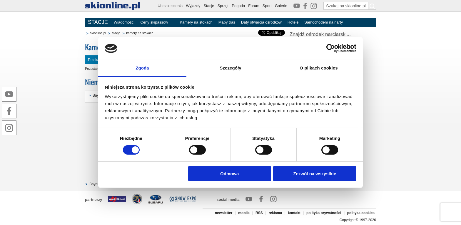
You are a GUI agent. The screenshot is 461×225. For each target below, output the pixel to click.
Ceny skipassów (154, 22)
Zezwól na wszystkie (314, 173)
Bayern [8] (97, 184)
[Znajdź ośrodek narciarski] (332, 34)
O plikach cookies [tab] (319, 67)
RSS (259, 213)
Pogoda (238, 6)
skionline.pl (98, 33)
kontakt (294, 213)
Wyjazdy (193, 6)
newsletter (223, 213)
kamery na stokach (139, 33)
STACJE (98, 22)
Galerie (281, 6)
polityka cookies (361, 213)
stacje (116, 33)
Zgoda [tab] (142, 67)
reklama (275, 213)
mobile (244, 213)
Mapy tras (226, 22)
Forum (253, 6)
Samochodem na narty (323, 22)
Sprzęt (223, 6)
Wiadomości (124, 22)
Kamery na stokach (196, 22)
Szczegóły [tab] (230, 67)
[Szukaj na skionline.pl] (372, 6)
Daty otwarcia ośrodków (261, 22)
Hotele (293, 22)
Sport (267, 6)
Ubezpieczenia (170, 6)
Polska (93, 59)
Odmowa (229, 173)
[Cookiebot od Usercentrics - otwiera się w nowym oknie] (330, 48)
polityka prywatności (323, 213)
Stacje (208, 6)
